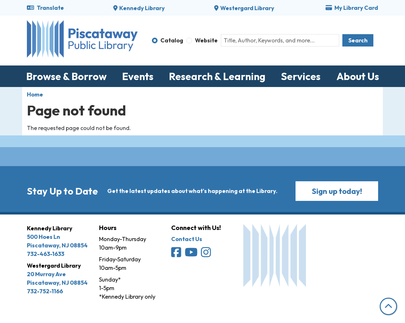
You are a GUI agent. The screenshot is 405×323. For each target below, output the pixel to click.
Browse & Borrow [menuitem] (66, 76)
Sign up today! (337, 191)
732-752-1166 (45, 291)
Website (206, 40)
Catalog (171, 40)
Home (35, 94)
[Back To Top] (388, 306)
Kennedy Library (142, 8)
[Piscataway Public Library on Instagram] (206, 254)
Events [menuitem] (137, 76)
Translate (45, 7)
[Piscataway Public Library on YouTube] (192, 254)
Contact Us (186, 239)
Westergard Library (247, 8)
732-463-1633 (45, 254)
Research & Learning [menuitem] (217, 76)
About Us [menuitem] (357, 76)
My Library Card (352, 7)
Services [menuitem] (301, 76)
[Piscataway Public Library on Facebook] (176, 254)
